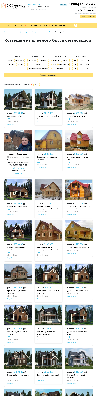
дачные (43, 60)
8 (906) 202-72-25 (87, 10)
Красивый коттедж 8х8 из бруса (48, 116)
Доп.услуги (20, 25)
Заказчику (45, 25)
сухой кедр (60, 69)
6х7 (81, 64)
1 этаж (10, 60)
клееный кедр (64, 64)
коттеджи (32, 60)
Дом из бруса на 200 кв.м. (76, 116)
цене (36, 85)
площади (28, 85)
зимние (38, 64)
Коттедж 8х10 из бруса (15, 116)
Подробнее (11, 124)
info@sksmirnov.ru (34, 4)
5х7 (87, 60)
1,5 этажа (11, 64)
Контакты (63, 25)
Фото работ (33, 25)
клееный (56, 60)
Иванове (63, 5)
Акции (54, 25)
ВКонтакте (18, 173)
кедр (54, 64)
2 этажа (20, 64)
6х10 (81, 69)
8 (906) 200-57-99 (82, 4)
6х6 (75, 64)
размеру (19, 85)
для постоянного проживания (38, 69)
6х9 (75, 69)
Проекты (8, 25)
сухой (65, 60)
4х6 (75, 60)
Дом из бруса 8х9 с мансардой (48, 375)
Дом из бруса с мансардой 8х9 (17, 206)
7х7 (87, 69)
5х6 (81, 60)
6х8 (87, 64)
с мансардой (19, 60)
